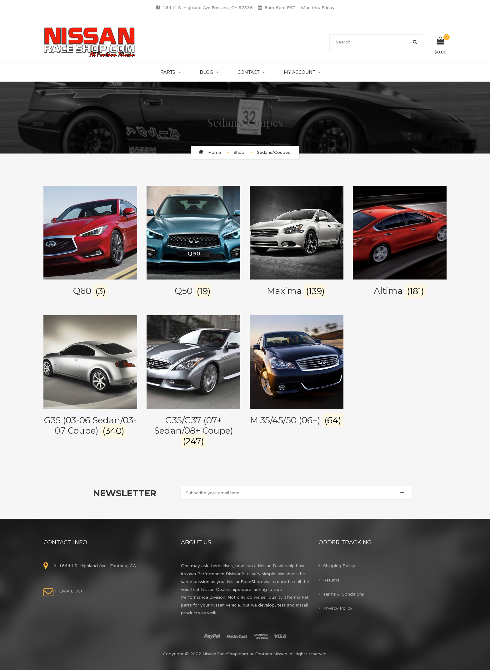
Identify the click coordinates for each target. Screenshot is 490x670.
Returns (331, 580)
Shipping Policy (339, 565)
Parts (167, 72)
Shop (238, 152)
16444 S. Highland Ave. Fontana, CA (97, 565)
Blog (206, 72)
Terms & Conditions (343, 594)
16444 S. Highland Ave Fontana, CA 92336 (208, 7)
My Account (299, 72)
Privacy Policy (337, 608)
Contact (248, 72)
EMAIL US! (70, 591)
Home (214, 152)
